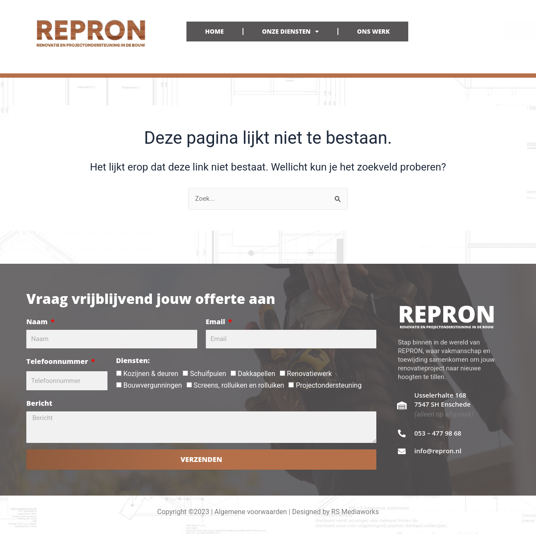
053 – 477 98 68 (437, 433)
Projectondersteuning (328, 385)
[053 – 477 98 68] (402, 433)
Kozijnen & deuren (150, 374)
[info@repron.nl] (402, 451)
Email (216, 321)
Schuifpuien (208, 374)
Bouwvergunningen (152, 385)
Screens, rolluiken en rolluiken (239, 385)
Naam (37, 321)
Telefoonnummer (58, 361)
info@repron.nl (437, 450)
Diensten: (133, 360)
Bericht (39, 403)
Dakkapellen (256, 374)
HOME (214, 31)
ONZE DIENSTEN (290, 31)
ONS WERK (373, 31)
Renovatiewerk (309, 374)
